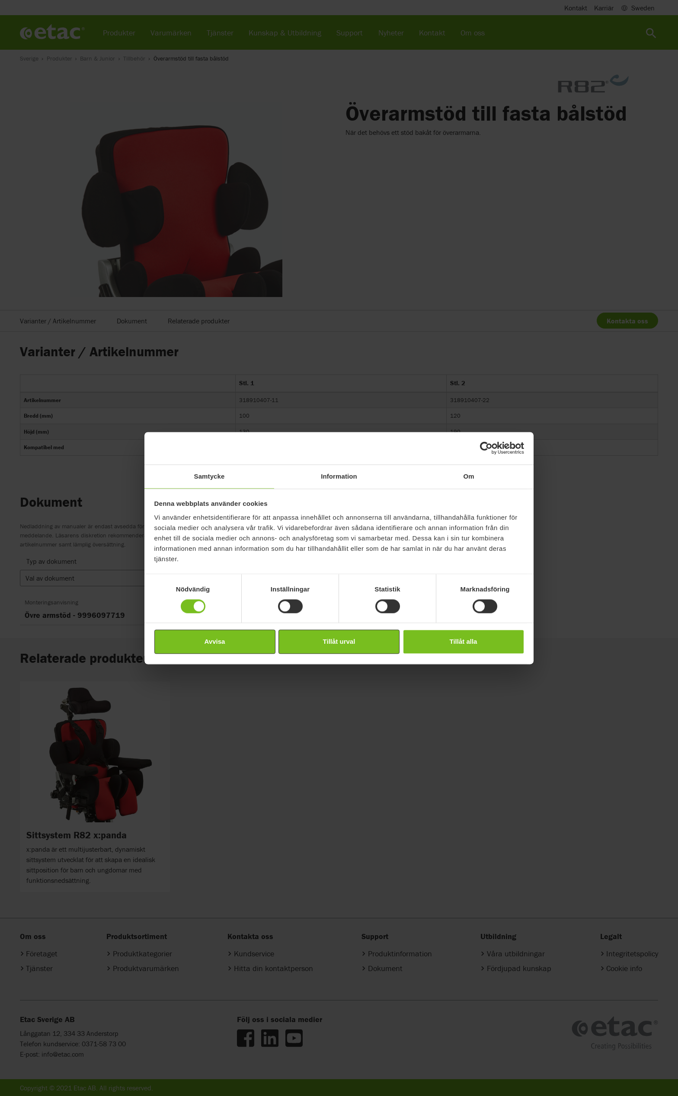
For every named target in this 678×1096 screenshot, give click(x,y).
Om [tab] (468, 476)
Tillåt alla (463, 641)
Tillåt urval (339, 641)
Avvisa (215, 641)
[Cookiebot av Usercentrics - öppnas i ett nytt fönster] (486, 447)
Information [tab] (339, 476)
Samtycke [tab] (209, 476)
